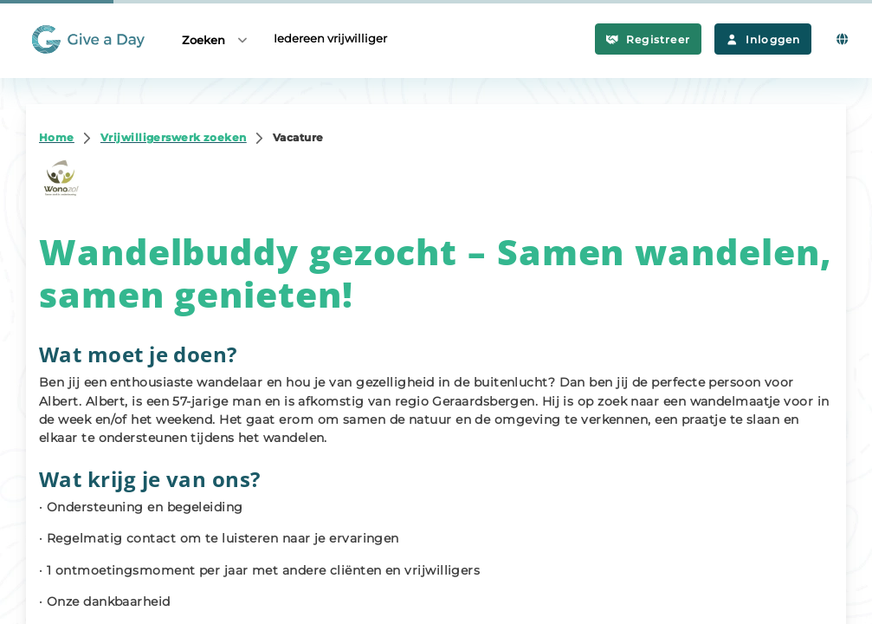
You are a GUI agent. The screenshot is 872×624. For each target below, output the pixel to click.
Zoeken (215, 39)
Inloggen (763, 39)
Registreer (648, 39)
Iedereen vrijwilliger (330, 38)
